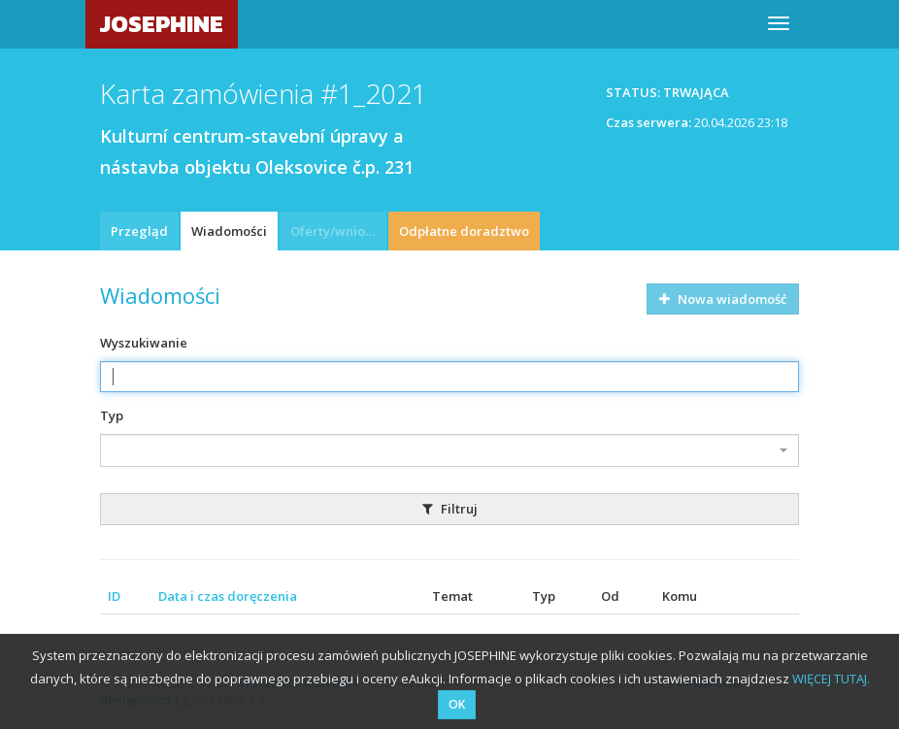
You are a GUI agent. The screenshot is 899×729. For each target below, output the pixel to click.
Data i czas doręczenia (227, 596)
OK (457, 704)
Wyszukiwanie (143, 342)
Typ (111, 415)
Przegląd (139, 231)
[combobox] (449, 450)
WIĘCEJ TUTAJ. (831, 678)
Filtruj (450, 508)
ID (114, 596)
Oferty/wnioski (336, 231)
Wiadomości (229, 231)
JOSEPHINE (161, 24)
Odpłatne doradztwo (464, 231)
